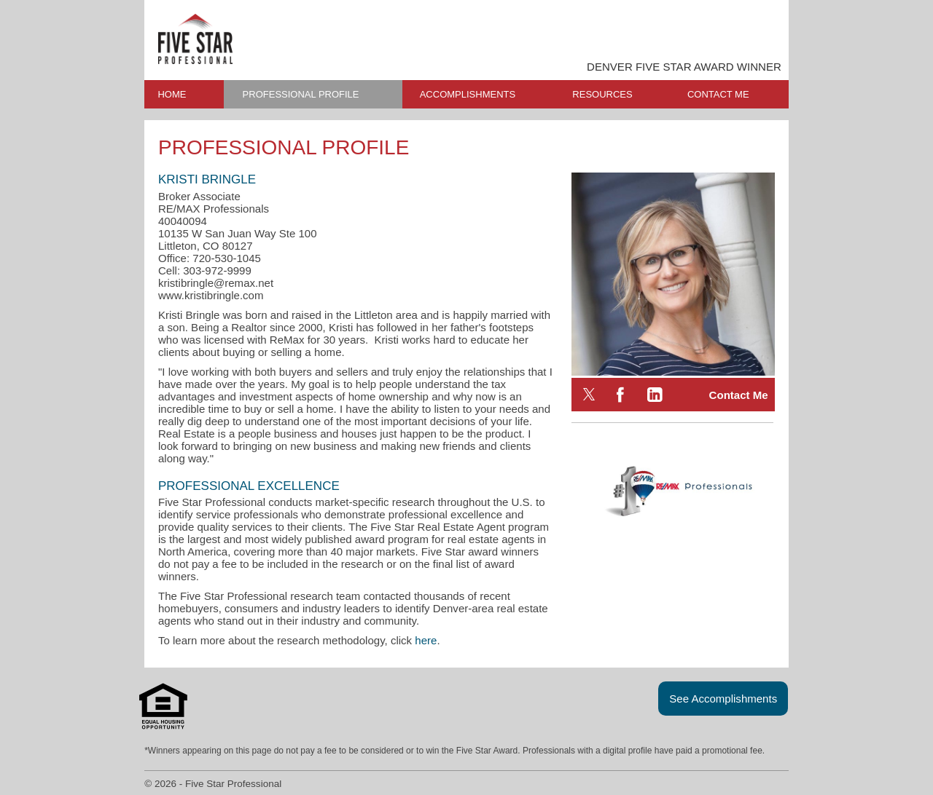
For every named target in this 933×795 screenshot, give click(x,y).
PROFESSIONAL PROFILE (301, 94)
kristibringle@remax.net (215, 283)
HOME (171, 94)
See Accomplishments (723, 698)
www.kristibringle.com (211, 295)
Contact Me (738, 395)
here (426, 640)
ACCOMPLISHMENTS (467, 94)
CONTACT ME (718, 94)
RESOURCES (602, 94)
